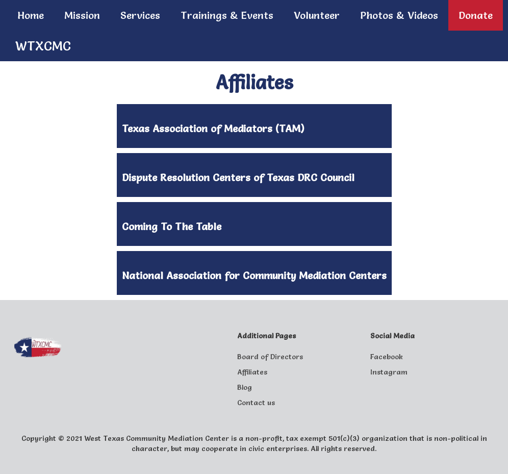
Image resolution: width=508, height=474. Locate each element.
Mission (82, 15)
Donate (476, 15)
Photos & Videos (399, 15)
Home (30, 15)
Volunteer (317, 15)
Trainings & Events (227, 15)
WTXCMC (43, 46)
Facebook (386, 356)
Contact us (256, 402)
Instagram (389, 372)
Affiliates (252, 372)
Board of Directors (270, 356)
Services (140, 15)
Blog (244, 387)
